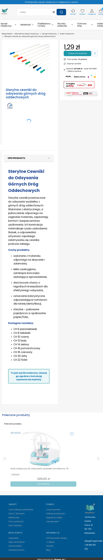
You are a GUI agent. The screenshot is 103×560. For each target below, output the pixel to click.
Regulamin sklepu (54, 517)
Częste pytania (53, 509)
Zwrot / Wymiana (17, 513)
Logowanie (13, 538)
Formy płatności (16, 521)
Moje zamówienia (17, 542)
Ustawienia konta (16, 550)
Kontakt (49, 546)
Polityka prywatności (55, 513)
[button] (61, 12)
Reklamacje (14, 517)
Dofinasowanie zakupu (56, 538)
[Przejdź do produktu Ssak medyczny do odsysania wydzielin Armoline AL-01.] (43, 448)
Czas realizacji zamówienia (21, 509)
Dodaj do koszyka (77, 53)
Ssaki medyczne (67, 33)
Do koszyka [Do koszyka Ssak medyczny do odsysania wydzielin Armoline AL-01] (43, 484)
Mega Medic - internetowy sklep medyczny (20, 33)
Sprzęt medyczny (49, 33)
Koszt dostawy (15, 525)
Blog (48, 550)
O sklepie (50, 542)
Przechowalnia (15, 546)
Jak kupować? (52, 521)
